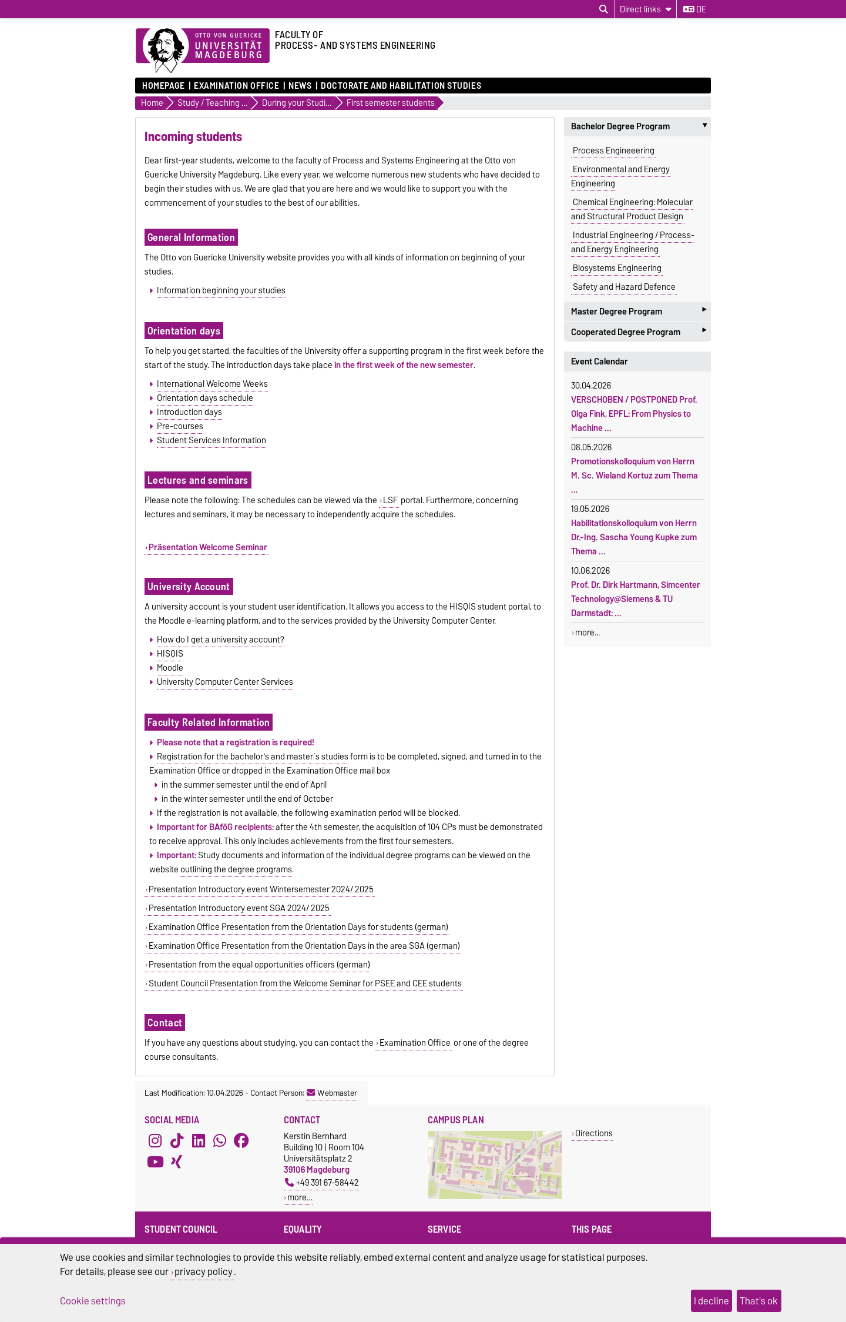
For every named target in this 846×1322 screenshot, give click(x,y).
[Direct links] (645, 9)
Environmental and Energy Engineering (620, 176)
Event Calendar (599, 361)
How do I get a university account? (220, 639)
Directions (594, 1133)
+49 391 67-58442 (322, 1182)
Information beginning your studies (221, 290)
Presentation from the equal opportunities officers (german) (259, 965)
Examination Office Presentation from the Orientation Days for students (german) (298, 927)
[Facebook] (241, 1141)
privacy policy (203, 1271)
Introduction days (189, 412)
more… (300, 1197)
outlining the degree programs (236, 869)
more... (587, 632)
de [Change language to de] (694, 9)
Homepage (163, 86)
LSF (390, 500)
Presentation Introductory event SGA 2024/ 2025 (239, 908)
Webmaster (332, 1093)
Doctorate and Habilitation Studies (401, 86)
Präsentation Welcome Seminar (208, 547)
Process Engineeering (613, 150)
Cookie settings (93, 1301)
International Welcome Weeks (212, 384)
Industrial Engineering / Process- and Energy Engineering (632, 242)
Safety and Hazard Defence (624, 287)
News (299, 86)
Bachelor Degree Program (641, 126)
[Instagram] (155, 1141)
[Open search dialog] (604, 9)
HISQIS (170, 654)
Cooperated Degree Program (638, 332)
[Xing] (176, 1162)
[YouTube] (155, 1162)
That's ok (759, 1301)
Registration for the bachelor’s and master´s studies (252, 756)
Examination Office (236, 86)
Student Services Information (211, 440)
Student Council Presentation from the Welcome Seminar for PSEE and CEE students (305, 983)
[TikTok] (176, 1141)
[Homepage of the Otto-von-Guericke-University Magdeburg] (202, 51)
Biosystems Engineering (617, 268)
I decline (711, 1301)
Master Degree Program (638, 311)
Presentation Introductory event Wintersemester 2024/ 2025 (261, 889)
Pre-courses (180, 426)
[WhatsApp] (219, 1141)
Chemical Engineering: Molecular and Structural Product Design (632, 209)
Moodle (170, 668)
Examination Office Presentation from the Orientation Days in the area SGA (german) (304, 946)
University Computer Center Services (225, 682)
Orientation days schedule (205, 398)
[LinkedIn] (198, 1141)
